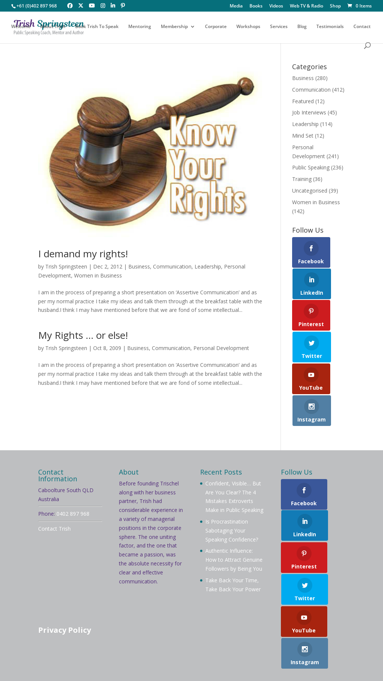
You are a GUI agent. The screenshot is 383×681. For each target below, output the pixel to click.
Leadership (207, 266)
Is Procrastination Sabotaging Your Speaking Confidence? (231, 491)
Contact (362, 27)
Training (302, 178)
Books (256, 6)
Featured (303, 101)
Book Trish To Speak (97, 27)
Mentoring (139, 27)
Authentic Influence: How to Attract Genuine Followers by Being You (234, 521)
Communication (172, 266)
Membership (174, 27)
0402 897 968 (72, 475)
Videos (276, 6)
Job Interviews (309, 112)
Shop (335, 6)
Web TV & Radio (306, 6)
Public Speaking (311, 167)
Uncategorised (309, 190)
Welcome (21, 27)
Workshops (248, 27)
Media (236, 6)
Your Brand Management (242, 671)
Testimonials (330, 27)
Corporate (216, 27)
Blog (302, 27)
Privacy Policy (64, 591)
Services (279, 27)
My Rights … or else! (83, 335)
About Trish (52, 27)
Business (139, 266)
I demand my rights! (83, 253)
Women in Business (98, 275)
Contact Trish (54, 490)
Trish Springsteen (66, 266)
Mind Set (302, 135)
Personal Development (221, 348)
